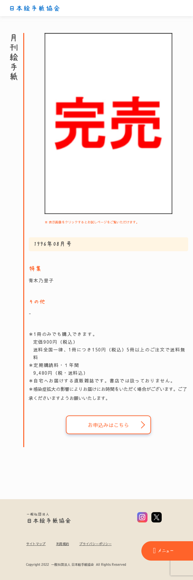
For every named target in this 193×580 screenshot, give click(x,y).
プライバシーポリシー (95, 544)
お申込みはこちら (108, 424)
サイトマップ (36, 544)
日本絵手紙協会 (34, 8)
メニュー (163, 550)
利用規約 (62, 544)
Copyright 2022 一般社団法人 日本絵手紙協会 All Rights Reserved (76, 565)
